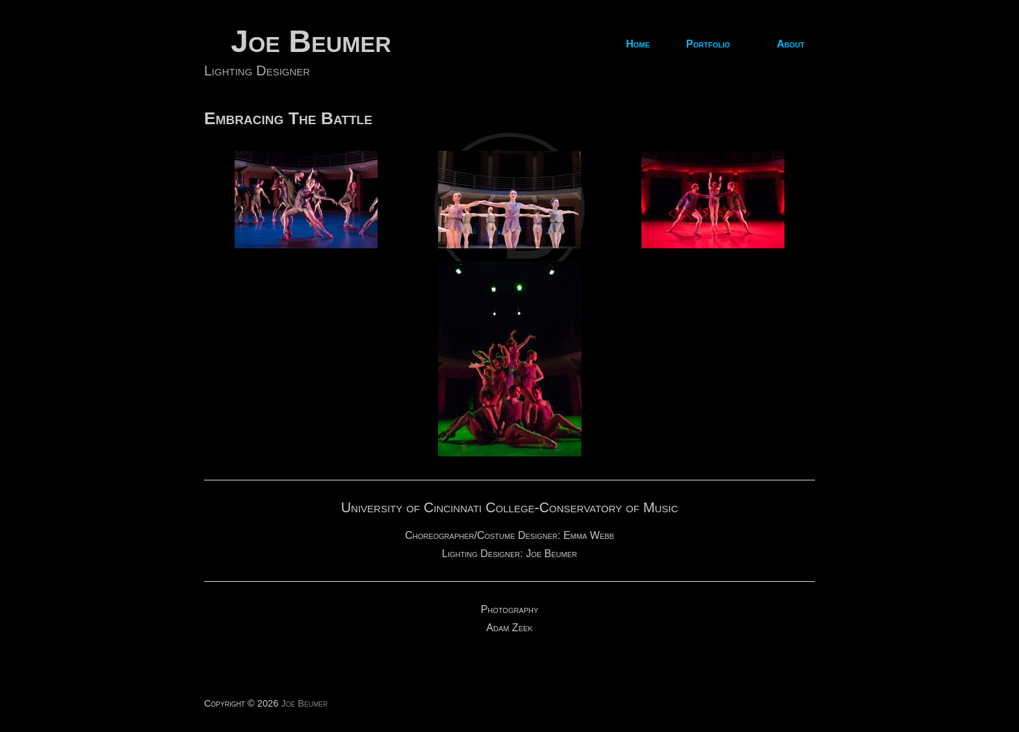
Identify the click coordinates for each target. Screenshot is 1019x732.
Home (638, 44)
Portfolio (708, 44)
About (791, 44)
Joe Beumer (311, 41)
